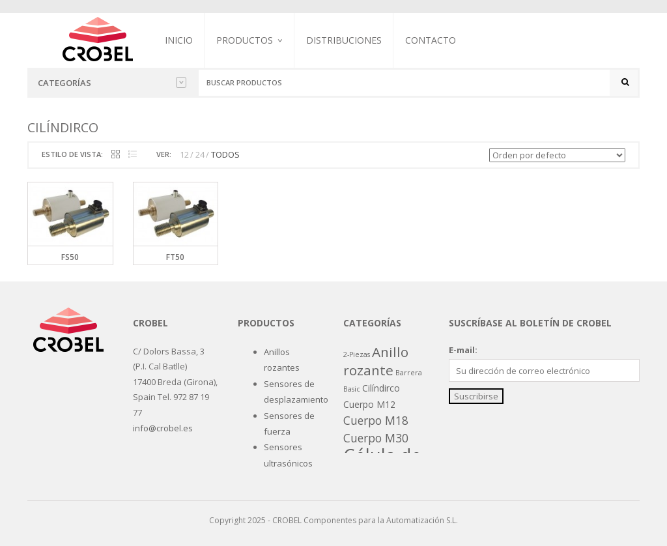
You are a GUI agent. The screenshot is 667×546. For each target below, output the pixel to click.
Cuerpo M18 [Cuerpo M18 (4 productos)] (375, 420)
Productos (244, 40)
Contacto (430, 40)
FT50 (175, 257)
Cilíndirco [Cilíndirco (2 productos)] (381, 388)
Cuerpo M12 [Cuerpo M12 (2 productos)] (369, 404)
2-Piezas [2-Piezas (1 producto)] (356, 354)
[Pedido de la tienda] (557, 155)
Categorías (112, 83)
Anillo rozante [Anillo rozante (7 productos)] (375, 361)
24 (200, 154)
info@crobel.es (163, 428)
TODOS (225, 154)
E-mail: (463, 350)
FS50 (70, 257)
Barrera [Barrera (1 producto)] (408, 372)
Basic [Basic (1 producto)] (351, 389)
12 (184, 154)
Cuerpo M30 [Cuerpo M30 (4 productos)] (375, 438)
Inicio (179, 40)
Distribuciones (344, 40)
